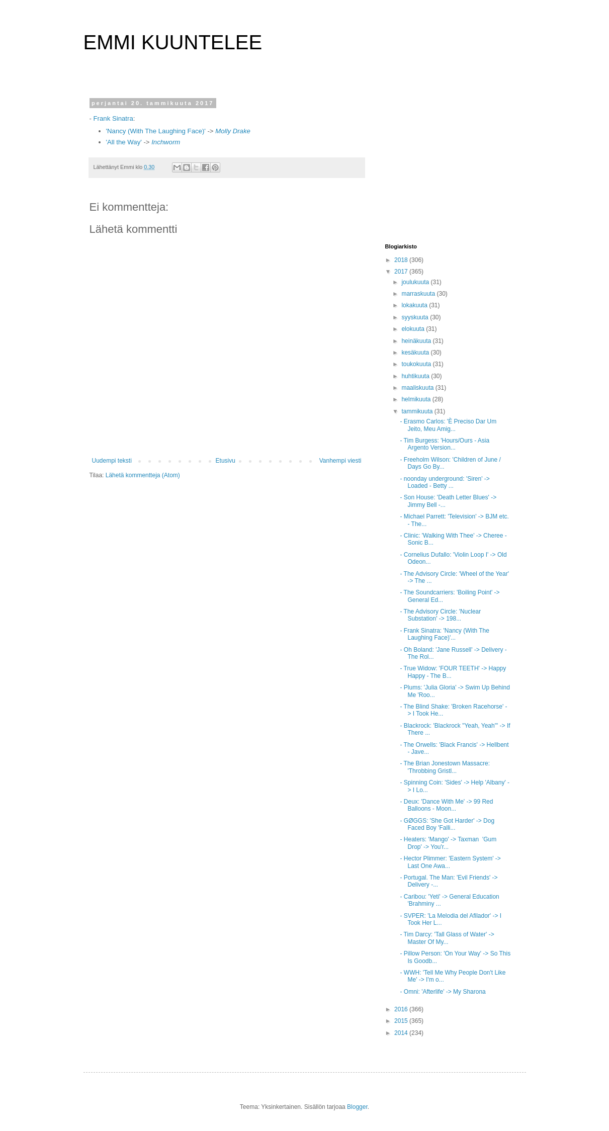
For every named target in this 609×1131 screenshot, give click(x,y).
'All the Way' (124, 142)
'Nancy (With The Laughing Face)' (156, 131)
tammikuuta (417, 411)
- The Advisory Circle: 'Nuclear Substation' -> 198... (440, 615)
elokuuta (413, 328)
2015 (401, 1020)
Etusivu (225, 460)
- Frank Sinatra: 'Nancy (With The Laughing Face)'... (444, 634)
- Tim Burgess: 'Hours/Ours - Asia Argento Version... (444, 444)
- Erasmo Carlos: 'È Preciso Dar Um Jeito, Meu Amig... (448, 425)
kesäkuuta (415, 352)
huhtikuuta (416, 376)
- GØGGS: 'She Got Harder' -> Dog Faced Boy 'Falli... (447, 824)
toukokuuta (416, 364)
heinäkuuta (416, 340)
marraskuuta (419, 293)
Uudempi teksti (112, 460)
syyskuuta (415, 317)
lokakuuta (415, 305)
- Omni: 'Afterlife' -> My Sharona (442, 991)
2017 (401, 271)
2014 (401, 1032)
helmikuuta (416, 399)
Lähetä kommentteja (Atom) (143, 475)
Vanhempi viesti (340, 460)
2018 (401, 260)
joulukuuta (415, 282)
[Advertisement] (448, 163)
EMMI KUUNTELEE (173, 42)
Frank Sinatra (113, 118)
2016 (401, 1009)
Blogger (357, 1106)
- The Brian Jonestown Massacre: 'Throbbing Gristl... (445, 767)
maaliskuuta (418, 387)
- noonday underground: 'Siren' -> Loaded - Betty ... (444, 482)
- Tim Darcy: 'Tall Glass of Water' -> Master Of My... (447, 938)
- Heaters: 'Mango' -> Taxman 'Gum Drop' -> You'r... (448, 843)
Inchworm (165, 142)
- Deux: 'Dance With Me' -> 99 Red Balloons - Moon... (446, 805)
